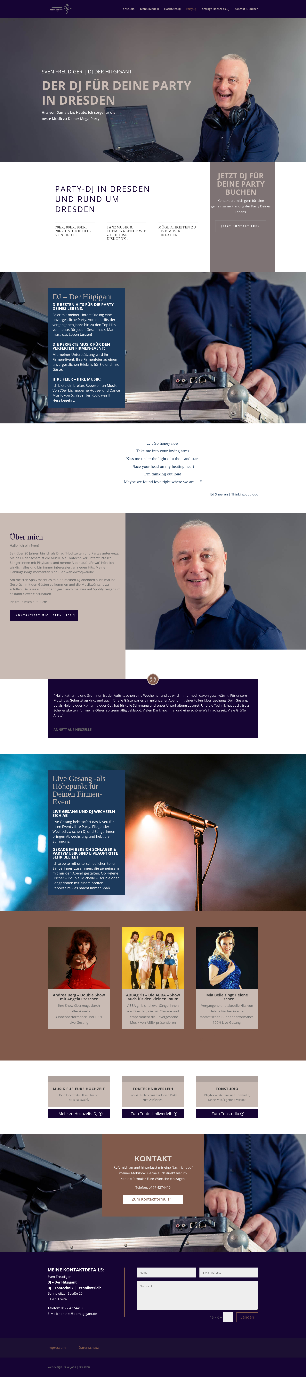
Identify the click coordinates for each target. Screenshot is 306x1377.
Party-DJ (191, 9)
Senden (247, 1317)
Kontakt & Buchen (246, 9)
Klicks (205, 1039)
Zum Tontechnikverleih (152, 1113)
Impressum (57, 1347)
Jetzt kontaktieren (240, 226)
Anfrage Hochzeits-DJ (216, 9)
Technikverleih (149, 9)
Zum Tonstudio (225, 1113)
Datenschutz (89, 1347)
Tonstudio (128, 9)
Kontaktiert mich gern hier (44, 615)
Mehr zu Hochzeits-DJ (78, 1113)
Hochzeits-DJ (172, 9)
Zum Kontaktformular (151, 1199)
